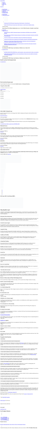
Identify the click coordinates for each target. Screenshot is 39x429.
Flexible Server (2, 320)
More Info (1, 146)
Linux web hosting (6, 363)
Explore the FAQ (30, 393)
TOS (18, 424)
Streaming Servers (5, 12)
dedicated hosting (33, 354)
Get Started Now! (3, 61)
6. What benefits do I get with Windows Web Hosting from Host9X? (10, 366)
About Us (3, 2)
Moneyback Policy (6, 424)
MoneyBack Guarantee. (6, 397)
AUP (15, 424)
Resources (2, 424)
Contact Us (4, 3)
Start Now (9, 154)
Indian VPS (15, 392)
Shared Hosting (4, 9)
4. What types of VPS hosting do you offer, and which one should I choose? (11, 356)
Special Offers (2, 0)
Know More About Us (3, 115)
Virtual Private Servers (5, 15)
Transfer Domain (3, 89)
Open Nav (1, 6)
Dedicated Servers (5, 11)
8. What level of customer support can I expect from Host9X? (9, 376)
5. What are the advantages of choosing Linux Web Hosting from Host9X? (11, 361)
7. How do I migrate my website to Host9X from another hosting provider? (11, 371)
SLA (16, 424)
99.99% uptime (2, 400)
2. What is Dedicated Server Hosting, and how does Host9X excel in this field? (12, 346)
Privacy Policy (12, 424)
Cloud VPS (4, 29)
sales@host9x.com (3, 409)
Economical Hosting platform (5, 314)
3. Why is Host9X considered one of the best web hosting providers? (10, 351)
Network (24, 424)
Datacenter (21, 424)
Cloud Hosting (10, 392)
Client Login (4, 4)
